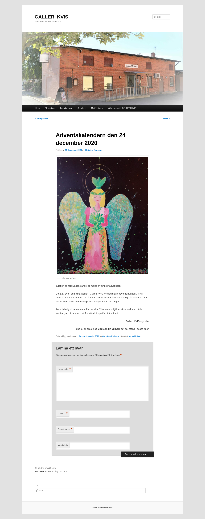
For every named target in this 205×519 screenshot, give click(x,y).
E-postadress (65, 429)
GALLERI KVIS (51, 16)
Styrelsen (82, 108)
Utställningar (97, 108)
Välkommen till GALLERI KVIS (122, 108)
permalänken (134, 336)
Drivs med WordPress (103, 508)
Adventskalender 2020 (89, 336)
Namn (63, 413)
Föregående (41, 118)
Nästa (166, 118)
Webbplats (63, 445)
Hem (37, 108)
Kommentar (64, 369)
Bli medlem (50, 108)
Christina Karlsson (93, 150)
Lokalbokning (66, 108)
